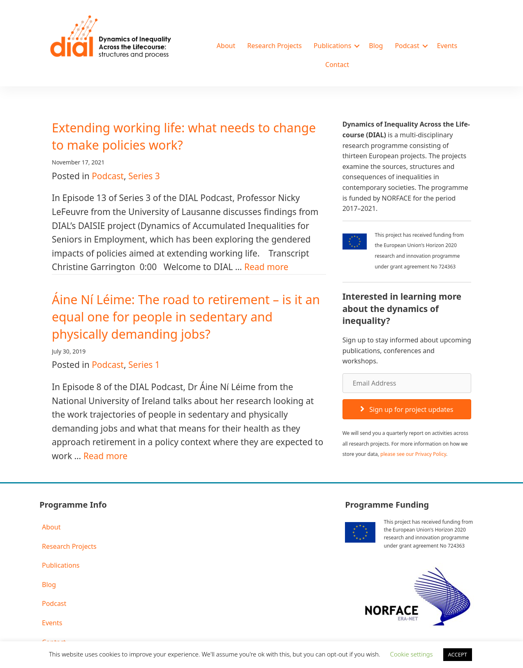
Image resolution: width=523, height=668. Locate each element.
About (226, 45)
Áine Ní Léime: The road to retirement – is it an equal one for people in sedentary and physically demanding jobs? (186, 316)
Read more (266, 267)
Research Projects (274, 45)
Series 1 (144, 364)
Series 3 (144, 176)
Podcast (407, 45)
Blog (376, 45)
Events (447, 45)
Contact (337, 64)
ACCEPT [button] (457, 654)
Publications (332, 45)
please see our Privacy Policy (413, 454)
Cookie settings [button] (411, 654)
